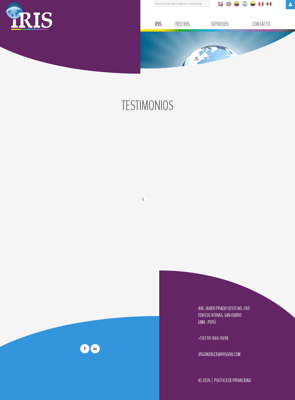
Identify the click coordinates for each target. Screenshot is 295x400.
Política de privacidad (232, 380)
